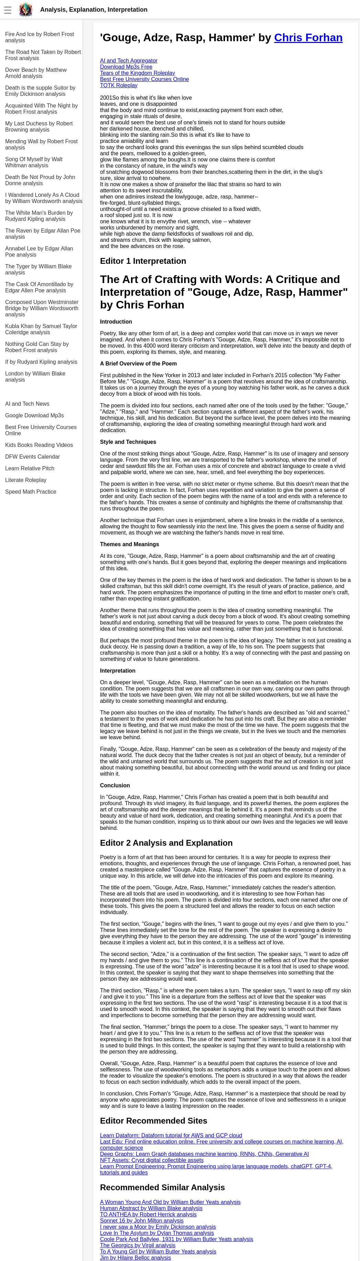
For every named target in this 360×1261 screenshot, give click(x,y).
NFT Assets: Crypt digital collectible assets (152, 1160)
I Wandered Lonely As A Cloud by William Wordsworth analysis (44, 198)
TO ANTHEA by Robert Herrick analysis (148, 1214)
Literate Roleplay (25, 480)
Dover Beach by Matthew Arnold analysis (36, 73)
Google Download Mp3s (34, 415)
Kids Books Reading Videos (39, 445)
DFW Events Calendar (32, 457)
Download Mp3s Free (126, 67)
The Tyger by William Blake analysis (38, 269)
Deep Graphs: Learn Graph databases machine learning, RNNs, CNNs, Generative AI (204, 1154)
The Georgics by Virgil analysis (137, 1245)
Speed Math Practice (30, 492)
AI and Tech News (27, 404)
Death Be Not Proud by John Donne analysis (40, 180)
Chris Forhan (308, 37)
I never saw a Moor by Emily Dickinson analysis (158, 1227)
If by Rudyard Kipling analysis (41, 362)
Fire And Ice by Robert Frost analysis (39, 37)
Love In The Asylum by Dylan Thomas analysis (157, 1233)
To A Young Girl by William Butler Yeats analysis (158, 1251)
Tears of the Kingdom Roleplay (137, 73)
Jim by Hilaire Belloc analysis (135, 1258)
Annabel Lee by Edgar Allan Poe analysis (39, 252)
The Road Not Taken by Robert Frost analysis (43, 55)
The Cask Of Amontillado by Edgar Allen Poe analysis (39, 287)
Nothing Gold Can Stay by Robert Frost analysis (37, 347)
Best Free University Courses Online (41, 430)
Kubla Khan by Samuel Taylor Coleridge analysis (41, 329)
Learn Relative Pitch (29, 468)
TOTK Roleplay (119, 85)
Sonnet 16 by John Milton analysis (142, 1221)
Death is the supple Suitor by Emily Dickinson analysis (40, 91)
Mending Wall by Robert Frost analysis (41, 144)
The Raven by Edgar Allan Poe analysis (42, 234)
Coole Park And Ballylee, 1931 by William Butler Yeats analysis (176, 1239)
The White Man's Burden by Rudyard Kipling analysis (39, 216)
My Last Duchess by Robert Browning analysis (39, 127)
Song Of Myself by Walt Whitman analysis (34, 162)
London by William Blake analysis (35, 377)
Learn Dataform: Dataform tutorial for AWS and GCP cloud (171, 1135)
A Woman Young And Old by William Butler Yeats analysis (170, 1202)
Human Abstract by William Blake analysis (151, 1208)
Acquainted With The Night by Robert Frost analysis (41, 109)
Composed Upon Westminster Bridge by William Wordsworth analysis (41, 308)
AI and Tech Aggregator (128, 61)
